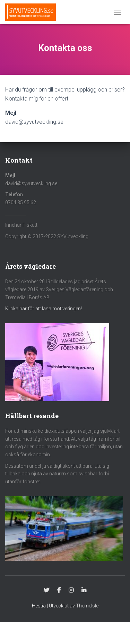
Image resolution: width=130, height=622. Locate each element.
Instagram (71, 590)
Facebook (59, 590)
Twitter (46, 590)
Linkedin (84, 590)
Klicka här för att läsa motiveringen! (43, 308)
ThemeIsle (87, 605)
